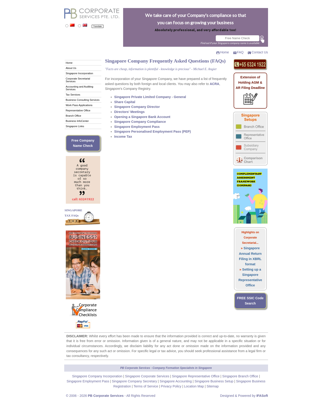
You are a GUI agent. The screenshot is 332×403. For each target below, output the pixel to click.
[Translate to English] (79, 25)
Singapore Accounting (176, 381)
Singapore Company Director (137, 107)
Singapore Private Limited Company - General (150, 97)
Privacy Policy (171, 386)
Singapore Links (75, 126)
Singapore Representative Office (196, 376)
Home (224, 52)
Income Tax (123, 136)
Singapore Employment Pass (137, 127)
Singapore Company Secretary (135, 381)
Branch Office (73, 115)
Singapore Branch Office (240, 376)
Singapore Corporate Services (147, 376)
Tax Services (73, 94)
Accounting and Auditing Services (79, 88)
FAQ (240, 52)
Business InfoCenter (77, 121)
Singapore (205, 368)
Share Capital (124, 102)
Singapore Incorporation (79, 73)
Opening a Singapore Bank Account (142, 117)
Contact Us (260, 52)
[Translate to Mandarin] (66, 25)
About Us (71, 68)
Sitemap (213, 386)
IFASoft (262, 396)
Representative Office (78, 110)
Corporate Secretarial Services (78, 80)
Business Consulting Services (83, 100)
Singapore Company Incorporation (97, 376)
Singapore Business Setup (214, 381)
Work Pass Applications (79, 105)
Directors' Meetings (129, 112)
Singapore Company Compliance (140, 121)
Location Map (194, 386)
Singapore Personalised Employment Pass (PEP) (152, 131)
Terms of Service (146, 386)
